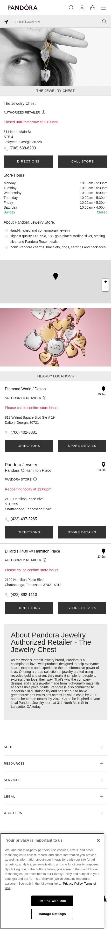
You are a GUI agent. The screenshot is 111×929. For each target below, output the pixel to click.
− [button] (105, 288)
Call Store (82, 161)
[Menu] (103, 7)
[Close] (98, 840)
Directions (28, 161)
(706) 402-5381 (24, 432)
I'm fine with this (52, 901)
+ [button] (105, 282)
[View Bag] (92, 7)
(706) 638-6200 (22, 148)
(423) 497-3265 (24, 519)
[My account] (82, 7)
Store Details (82, 446)
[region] (52, 881)
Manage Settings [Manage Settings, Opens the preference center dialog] (52, 914)
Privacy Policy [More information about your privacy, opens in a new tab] (73, 883)
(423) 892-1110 (24, 595)
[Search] (71, 7)
